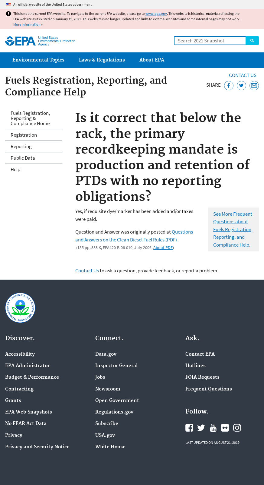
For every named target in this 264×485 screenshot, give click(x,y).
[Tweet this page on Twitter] (241, 85)
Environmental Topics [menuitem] (38, 60)
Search (252, 40)
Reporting (21, 146)
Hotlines (195, 366)
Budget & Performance (32, 377)
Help (15, 169)
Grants (13, 401)
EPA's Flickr (225, 428)
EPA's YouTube (213, 428)
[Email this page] (254, 85)
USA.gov (105, 435)
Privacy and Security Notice (37, 447)
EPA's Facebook (189, 428)
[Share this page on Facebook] (228, 85)
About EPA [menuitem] (151, 60)
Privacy (13, 435)
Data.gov (105, 354)
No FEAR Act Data (26, 424)
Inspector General (116, 366)
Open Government (117, 401)
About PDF (163, 247)
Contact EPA (200, 354)
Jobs (100, 377)
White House (110, 447)
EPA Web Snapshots (28, 412)
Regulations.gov (114, 412)
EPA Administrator (27, 366)
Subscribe (106, 424)
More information (27, 24)
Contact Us (242, 75)
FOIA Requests (202, 377)
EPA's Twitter (201, 428)
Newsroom (107, 389)
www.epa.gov (156, 13)
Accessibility (20, 354)
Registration (24, 134)
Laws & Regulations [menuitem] (102, 60)
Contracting (19, 389)
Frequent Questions (208, 389)
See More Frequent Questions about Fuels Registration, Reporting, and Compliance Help (233, 229)
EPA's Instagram (237, 428)
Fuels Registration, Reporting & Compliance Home (30, 118)
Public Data (23, 157)
